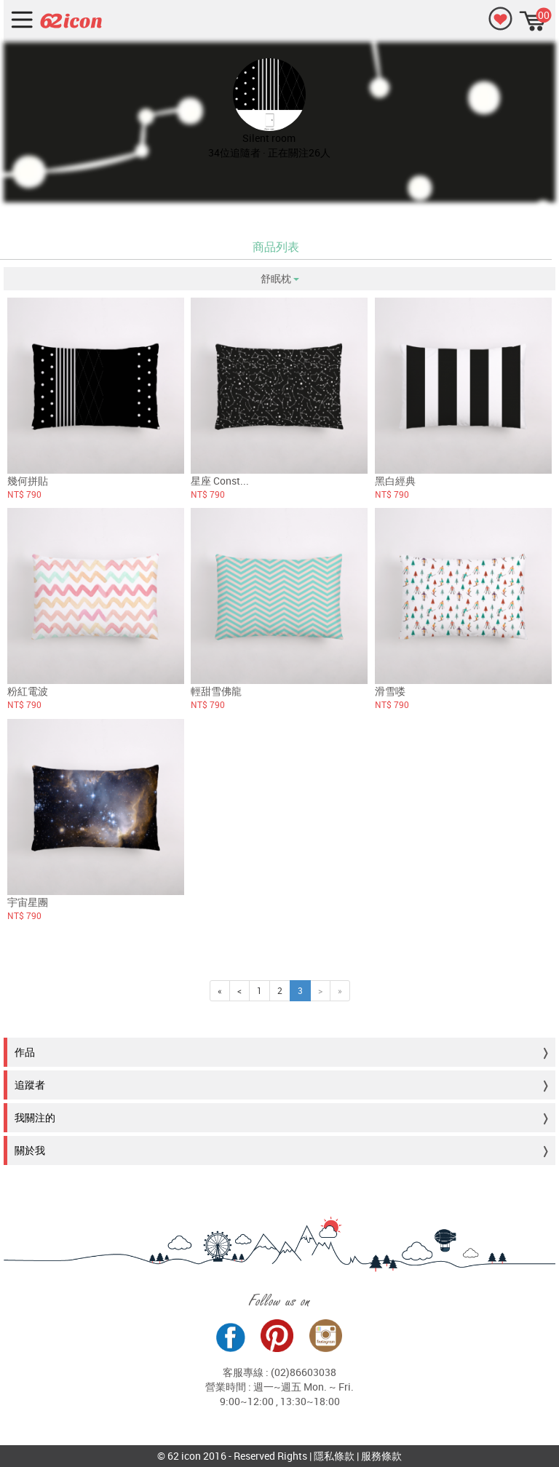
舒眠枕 (280, 278)
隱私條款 (334, 1456)
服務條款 (381, 1456)
